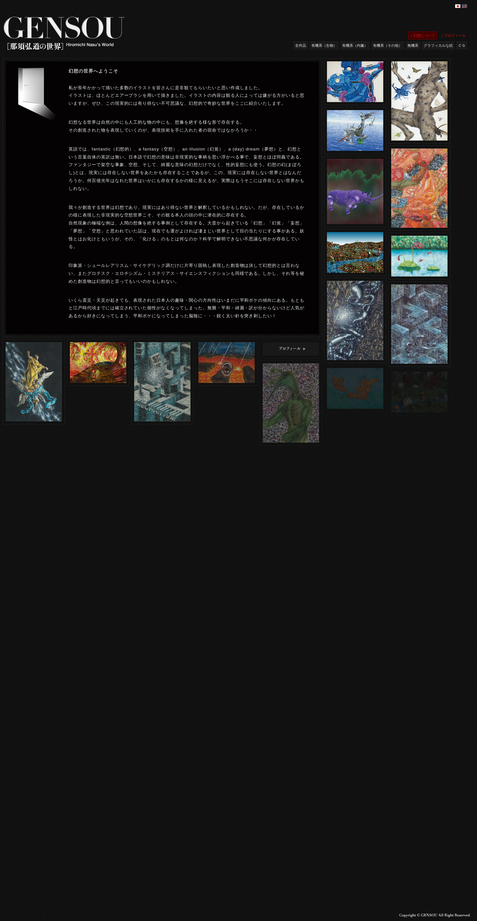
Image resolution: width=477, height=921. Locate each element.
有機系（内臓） (355, 45)
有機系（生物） (324, 45)
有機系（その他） (387, 45)
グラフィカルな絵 (438, 45)
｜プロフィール (453, 35)
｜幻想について (422, 35)
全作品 (300, 45)
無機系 (412, 45)
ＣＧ (461, 45)
